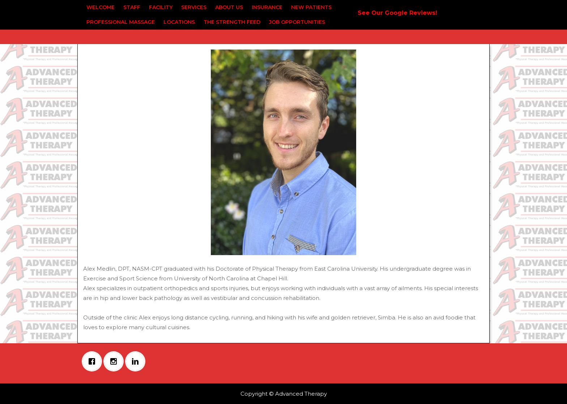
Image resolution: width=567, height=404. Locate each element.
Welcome (100, 7)
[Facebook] (94, 361)
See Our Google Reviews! (397, 12)
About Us (229, 7)
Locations (179, 22)
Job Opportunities (297, 22)
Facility (160, 7)
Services (193, 7)
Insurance (267, 7)
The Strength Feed (232, 22)
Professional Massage (120, 22)
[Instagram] (115, 361)
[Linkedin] (137, 361)
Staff (131, 7)
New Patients (311, 7)
